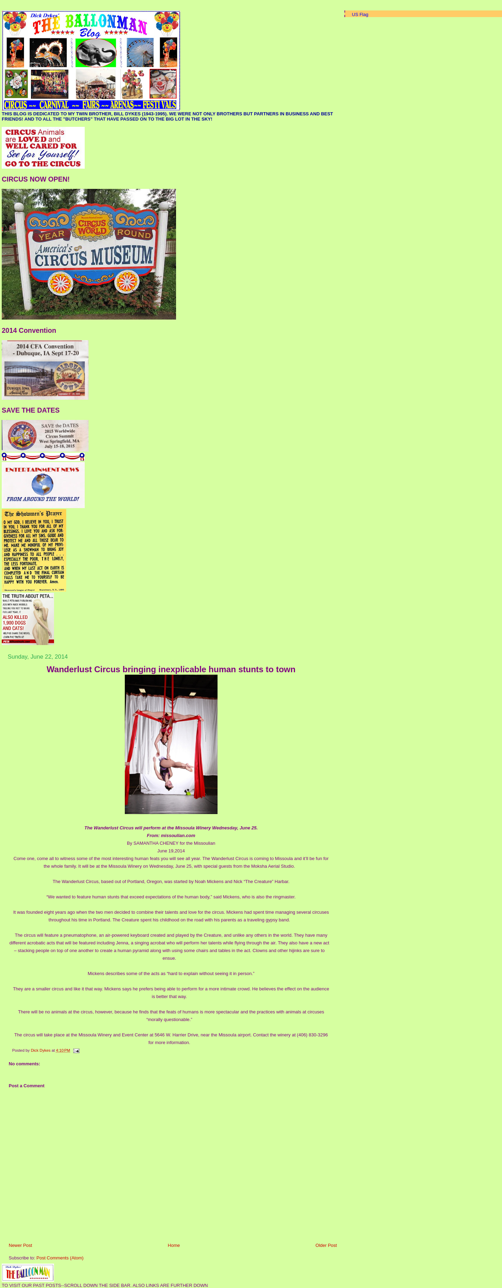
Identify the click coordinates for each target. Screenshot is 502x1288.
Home (174, 1245)
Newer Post (20, 1245)
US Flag (360, 14)
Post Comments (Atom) (60, 1257)
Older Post (326, 1245)
